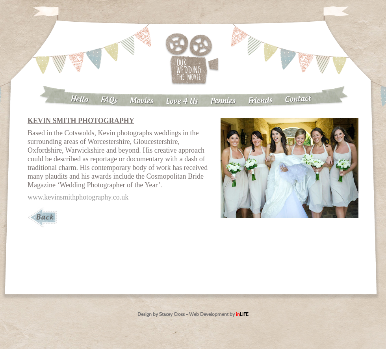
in (242, 314)
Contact (298, 99)
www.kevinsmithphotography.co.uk (78, 197)
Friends (260, 101)
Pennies (223, 101)
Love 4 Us (182, 101)
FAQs (108, 100)
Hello (79, 99)
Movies (141, 101)
